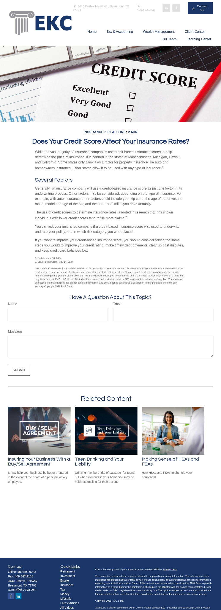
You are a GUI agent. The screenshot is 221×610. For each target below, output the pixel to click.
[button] (92, 31)
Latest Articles (69, 603)
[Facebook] (176, 8)
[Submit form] (19, 370)
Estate (64, 580)
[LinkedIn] (166, 8)
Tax (62, 589)
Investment (67, 576)
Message (15, 331)
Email (117, 304)
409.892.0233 (146, 8)
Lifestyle (65, 598)
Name (12, 304)
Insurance (67, 585)
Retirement (67, 571)
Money (64, 594)
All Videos (67, 607)
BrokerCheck (170, 569)
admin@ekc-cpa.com (22, 589)
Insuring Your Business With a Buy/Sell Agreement (39, 462)
